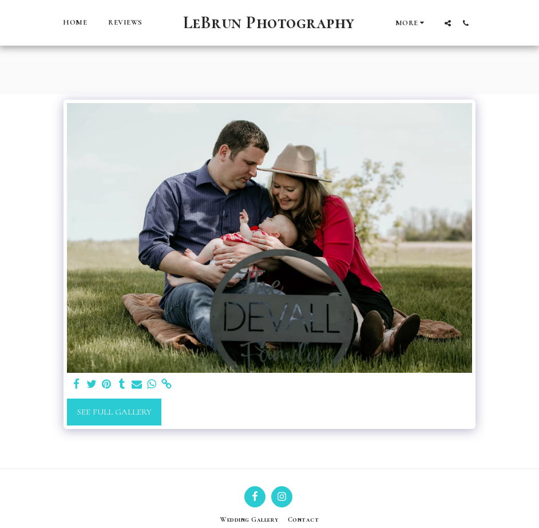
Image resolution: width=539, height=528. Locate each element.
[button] (447, 23)
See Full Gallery (114, 412)
